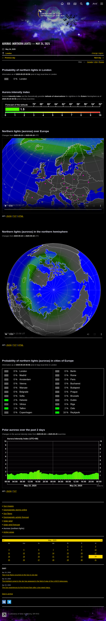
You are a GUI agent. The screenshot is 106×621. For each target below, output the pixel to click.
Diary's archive (7, 594)
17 (95, 553)
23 (82, 557)
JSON (8, 216)
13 (39, 553)
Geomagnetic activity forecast (16, 517)
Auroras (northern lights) (16, 44)
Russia (101, 62)
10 (95, 550)
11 (9, 553)
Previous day (10, 58)
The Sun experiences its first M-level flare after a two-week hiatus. (26, 588)
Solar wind (7, 521)
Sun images (8, 506)
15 (68, 553)
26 (24, 560)
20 (39, 557)
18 (9, 557)
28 (53, 560)
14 (53, 553)
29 (68, 560)
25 (9, 560)
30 (82, 560)
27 (39, 560)
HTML (20, 216)
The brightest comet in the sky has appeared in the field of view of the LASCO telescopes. (35, 581)
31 (95, 560)
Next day (97, 58)
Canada (90, 62)
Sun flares (7, 513)
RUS (95, 4)
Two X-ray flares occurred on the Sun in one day (20, 575)
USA (96, 62)
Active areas (8, 532)
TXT (15, 216)
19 (24, 557)
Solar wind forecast (11, 525)
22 (68, 557)
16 (82, 553)
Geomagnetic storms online (15, 510)
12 (24, 553)
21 (53, 557)
